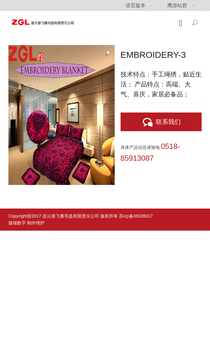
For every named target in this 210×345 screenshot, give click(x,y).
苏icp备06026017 (136, 216)
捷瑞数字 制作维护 (26, 222)
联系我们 (161, 122)
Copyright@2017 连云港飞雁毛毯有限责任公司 (53, 216)
